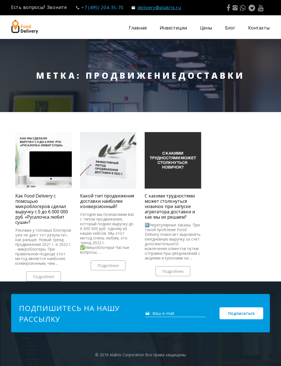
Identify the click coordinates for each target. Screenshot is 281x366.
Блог (230, 28)
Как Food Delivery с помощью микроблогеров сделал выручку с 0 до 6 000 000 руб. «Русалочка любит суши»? (41, 209)
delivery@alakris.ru (156, 7)
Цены (206, 28)
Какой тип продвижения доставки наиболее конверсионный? (107, 201)
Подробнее (43, 276)
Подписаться (241, 313)
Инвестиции (173, 28)
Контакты (259, 28)
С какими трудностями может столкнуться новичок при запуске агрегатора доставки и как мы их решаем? (170, 206)
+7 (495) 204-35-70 (99, 7)
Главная (137, 28)
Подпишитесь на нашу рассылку (69, 313)
